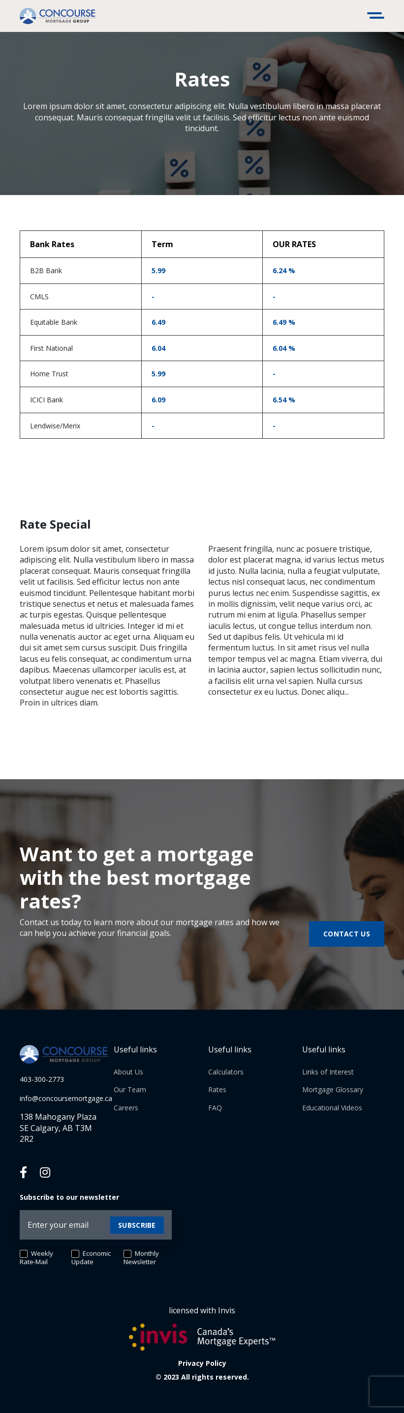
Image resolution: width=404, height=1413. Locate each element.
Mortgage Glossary (332, 1089)
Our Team (130, 1089)
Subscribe (137, 1225)
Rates (217, 1089)
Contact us (346, 933)
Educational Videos (332, 1107)
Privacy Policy (202, 1363)
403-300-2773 (42, 1079)
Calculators (226, 1071)
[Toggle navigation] (377, 16)
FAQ (215, 1107)
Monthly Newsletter (141, 1257)
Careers (126, 1107)
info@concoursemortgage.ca (66, 1098)
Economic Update (91, 1257)
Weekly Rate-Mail (36, 1257)
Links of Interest (328, 1071)
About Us (128, 1071)
